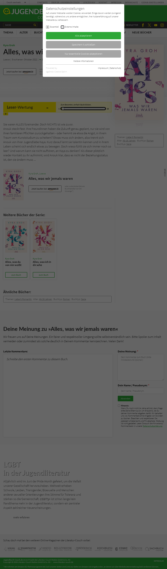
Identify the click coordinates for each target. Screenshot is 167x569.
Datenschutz (115, 68)
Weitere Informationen (83, 61)
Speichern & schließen (83, 44)
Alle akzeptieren (83, 35)
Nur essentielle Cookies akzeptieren (83, 53)
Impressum (103, 68)
